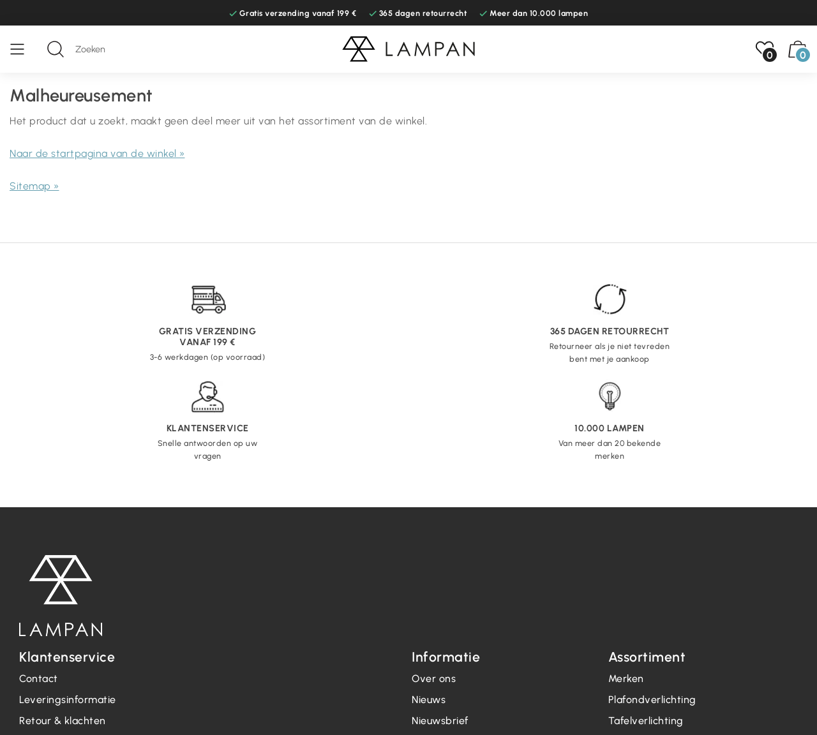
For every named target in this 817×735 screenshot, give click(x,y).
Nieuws (429, 700)
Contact (38, 678)
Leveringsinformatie (67, 700)
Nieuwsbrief (440, 721)
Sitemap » (34, 186)
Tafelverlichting (646, 721)
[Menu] (24, 49)
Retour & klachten (62, 721)
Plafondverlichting (652, 700)
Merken (626, 678)
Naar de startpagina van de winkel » (97, 153)
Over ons (434, 678)
